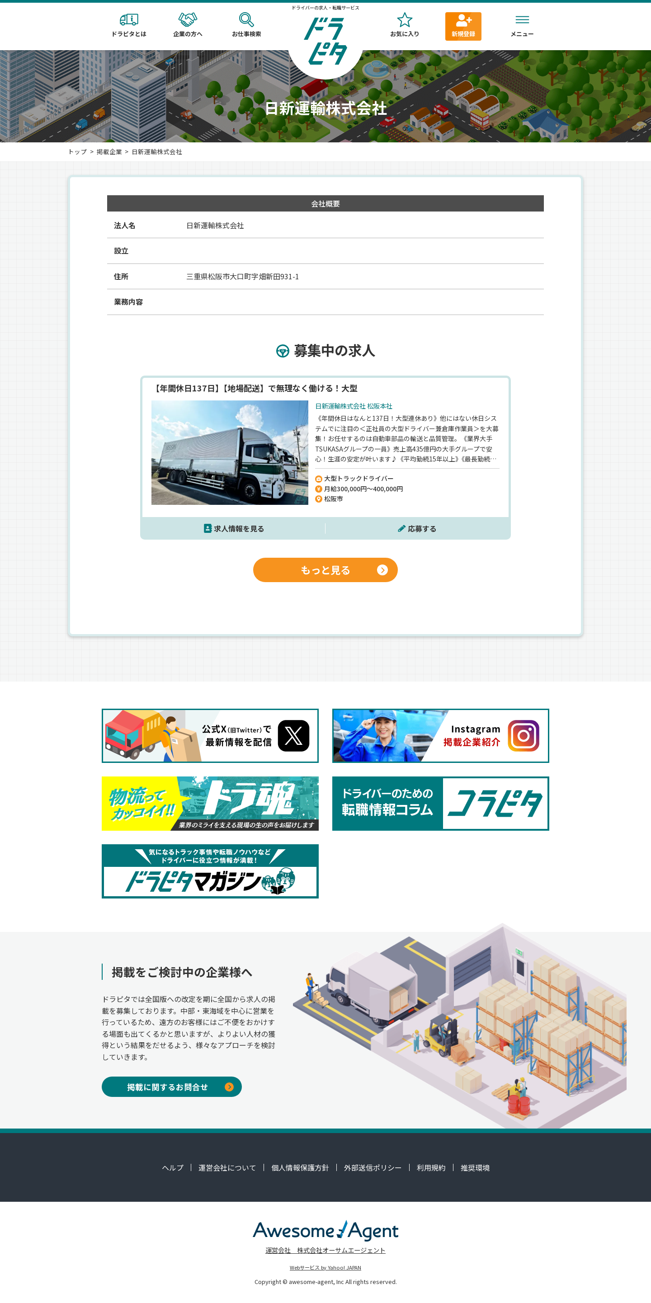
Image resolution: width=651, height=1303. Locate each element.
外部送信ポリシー (373, 1167)
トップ (77, 151)
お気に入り (405, 25)
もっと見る (344, 569)
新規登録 (463, 25)
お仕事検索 (246, 25)
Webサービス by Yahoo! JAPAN (325, 1267)
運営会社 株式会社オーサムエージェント (325, 1250)
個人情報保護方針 (300, 1167)
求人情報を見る (239, 528)
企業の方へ (188, 25)
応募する (422, 528)
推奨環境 (475, 1167)
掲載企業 (109, 151)
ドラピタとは (129, 25)
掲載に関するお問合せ (180, 1086)
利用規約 (431, 1167)
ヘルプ (173, 1167)
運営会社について (227, 1167)
